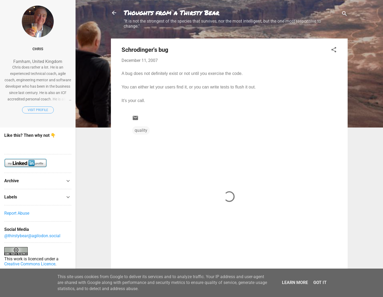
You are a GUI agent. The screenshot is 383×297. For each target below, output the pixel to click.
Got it (320, 282)
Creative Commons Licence (29, 263)
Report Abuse (16, 213)
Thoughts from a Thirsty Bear (171, 12)
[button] (334, 50)
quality (141, 130)
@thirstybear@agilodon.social (32, 235)
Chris (37, 49)
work (18, 258)
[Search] (344, 14)
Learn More (295, 282)
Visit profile (38, 110)
